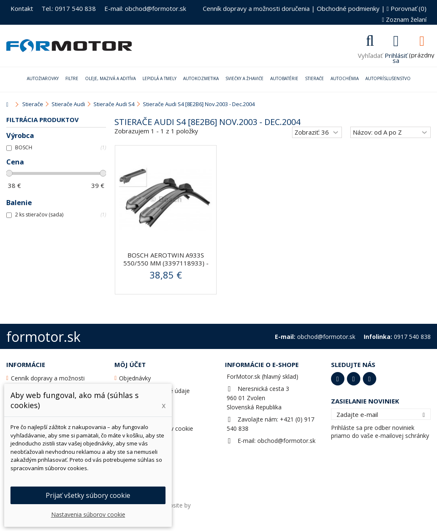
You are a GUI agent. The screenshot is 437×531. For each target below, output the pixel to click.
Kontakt (21, 8)
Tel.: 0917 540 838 (68, 8)
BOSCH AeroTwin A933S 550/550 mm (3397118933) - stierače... (166, 263)
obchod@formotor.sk (286, 441)
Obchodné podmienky (348, 8)
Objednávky (135, 378)
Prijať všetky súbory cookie (88, 495)
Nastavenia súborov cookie (88, 514)
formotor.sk (43, 337)
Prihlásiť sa (396, 57)
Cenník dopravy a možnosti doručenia (256, 8)
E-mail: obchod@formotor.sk (145, 8)
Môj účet (130, 364)
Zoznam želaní (404, 19)
